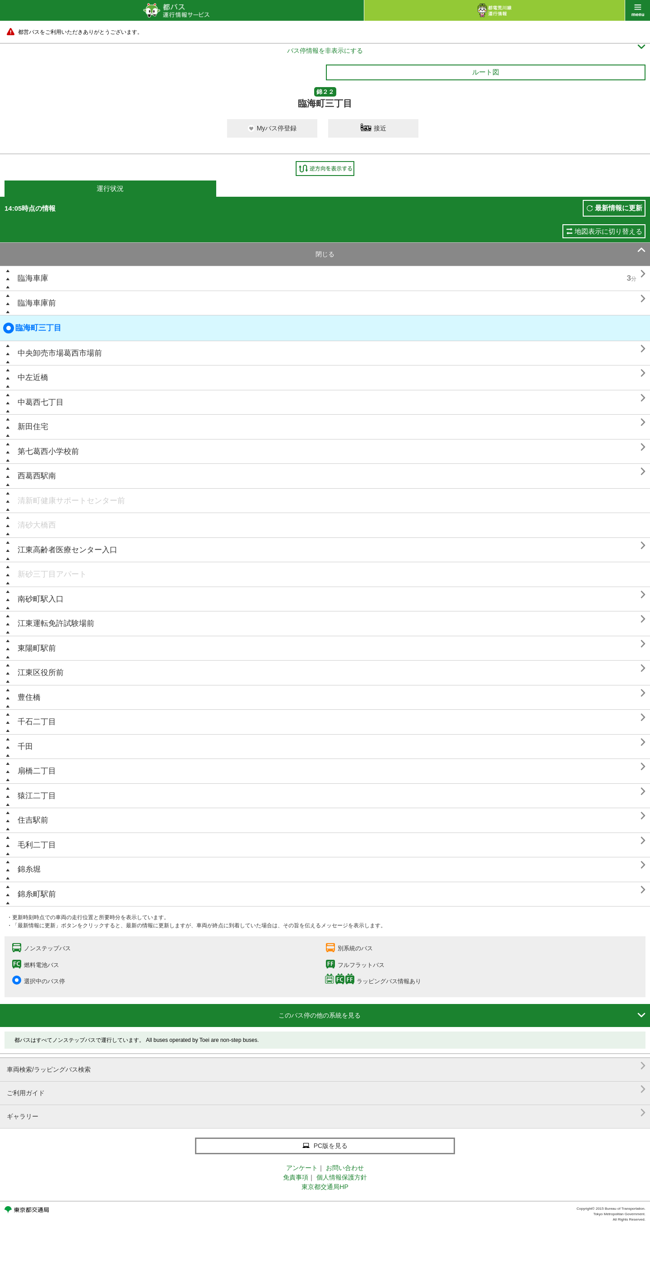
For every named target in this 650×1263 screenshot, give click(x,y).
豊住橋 (29, 697)
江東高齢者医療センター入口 (67, 550)
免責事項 (295, 1177)
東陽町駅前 (37, 648)
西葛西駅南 (37, 476)
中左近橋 (33, 377)
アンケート (302, 1167)
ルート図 (485, 72)
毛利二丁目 (37, 845)
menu (637, 10)
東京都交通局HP (325, 1186)
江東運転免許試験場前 (56, 623)
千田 (25, 746)
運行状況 (110, 188)
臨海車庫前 (37, 303)
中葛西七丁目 (41, 402)
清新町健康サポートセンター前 (71, 500)
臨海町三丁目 (32, 328)
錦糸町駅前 (37, 894)
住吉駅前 (33, 820)
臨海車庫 (33, 278)
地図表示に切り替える (608, 231)
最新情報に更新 (618, 208)
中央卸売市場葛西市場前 (60, 353)
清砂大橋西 (37, 525)
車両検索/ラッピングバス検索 (326, 1066)
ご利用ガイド (326, 1089)
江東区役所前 (41, 672)
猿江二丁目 (37, 795)
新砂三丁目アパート (52, 574)
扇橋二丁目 (37, 771)
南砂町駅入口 (41, 599)
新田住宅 (33, 426)
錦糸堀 (29, 869)
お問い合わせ (345, 1167)
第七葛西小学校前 (48, 451)
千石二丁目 (37, 721)
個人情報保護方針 (341, 1177)
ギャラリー (326, 1113)
